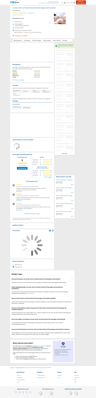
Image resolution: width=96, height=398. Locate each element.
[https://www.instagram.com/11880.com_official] (22, 392)
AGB (75, 379)
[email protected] (29, 293)
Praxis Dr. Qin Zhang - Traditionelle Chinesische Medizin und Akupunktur (64, 180)
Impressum (77, 375)
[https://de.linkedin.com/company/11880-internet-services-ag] (30, 392)
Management (19, 377)
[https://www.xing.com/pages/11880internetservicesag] (26, 392)
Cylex (25, 195)
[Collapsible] (72, 279)
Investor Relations (20, 379)
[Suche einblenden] (63, 3)
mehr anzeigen (48, 177)
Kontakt (65, 40)
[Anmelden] (67, 3)
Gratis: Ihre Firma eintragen (81, 2)
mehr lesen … (19, 191)
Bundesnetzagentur (41, 346)
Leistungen (27, 40)
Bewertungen (47, 40)
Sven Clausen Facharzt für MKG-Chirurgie (64, 211)
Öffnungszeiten (17, 40)
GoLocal (26, 186)
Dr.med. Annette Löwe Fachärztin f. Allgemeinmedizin (64, 187)
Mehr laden (64, 153)
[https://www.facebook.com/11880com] (15, 392)
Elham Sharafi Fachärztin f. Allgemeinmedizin (64, 195)
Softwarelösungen (41, 377)
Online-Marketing (41, 375)
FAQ (59, 377)
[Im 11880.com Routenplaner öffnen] (50, 230)
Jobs (18, 382)
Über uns (19, 375)
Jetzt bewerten (22, 168)
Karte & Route (57, 40)
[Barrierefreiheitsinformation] (72, 3)
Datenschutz (77, 377)
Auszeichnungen (36, 40)
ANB (75, 382)
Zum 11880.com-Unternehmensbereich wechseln (49, 3)
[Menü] (75, 3)
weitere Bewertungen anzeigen (32, 213)
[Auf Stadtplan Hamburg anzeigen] (52, 230)
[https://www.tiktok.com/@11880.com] (19, 392)
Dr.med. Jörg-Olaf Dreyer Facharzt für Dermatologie (64, 203)
